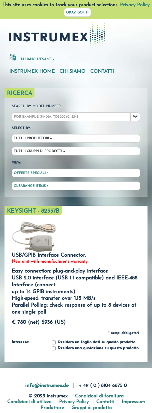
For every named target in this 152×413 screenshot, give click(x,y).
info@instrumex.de (47, 385)
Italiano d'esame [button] (31, 57)
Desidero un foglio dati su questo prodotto (93, 342)
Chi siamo (72, 71)
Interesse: (20, 342)
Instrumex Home (32, 71)
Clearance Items (31, 186)
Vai (135, 117)
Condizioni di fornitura (99, 396)
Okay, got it (77, 12)
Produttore (52, 408)
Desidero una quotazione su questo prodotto (95, 348)
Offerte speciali (31, 173)
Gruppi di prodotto (91, 408)
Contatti (102, 71)
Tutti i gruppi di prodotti (38, 151)
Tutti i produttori (31, 138)
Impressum (133, 402)
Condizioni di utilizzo (29, 402)
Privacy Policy (135, 5)
